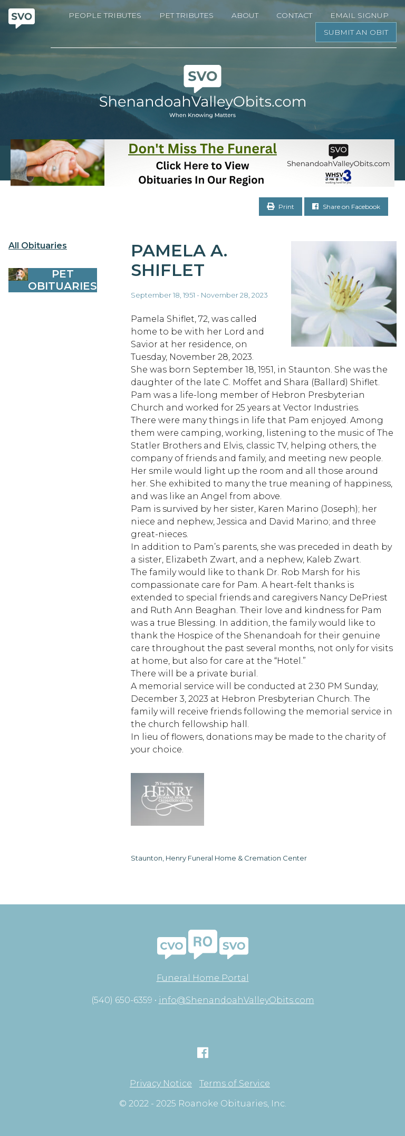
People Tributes (105, 15)
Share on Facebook (346, 207)
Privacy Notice (161, 1084)
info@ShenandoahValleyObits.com (236, 1000)
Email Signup (359, 15)
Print (280, 207)
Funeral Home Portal (203, 978)
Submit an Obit (356, 32)
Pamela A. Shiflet (179, 260)
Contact (294, 15)
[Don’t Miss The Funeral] (202, 163)
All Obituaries (37, 246)
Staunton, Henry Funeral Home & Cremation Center (219, 858)
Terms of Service (234, 1084)
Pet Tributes (186, 15)
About (245, 15)
